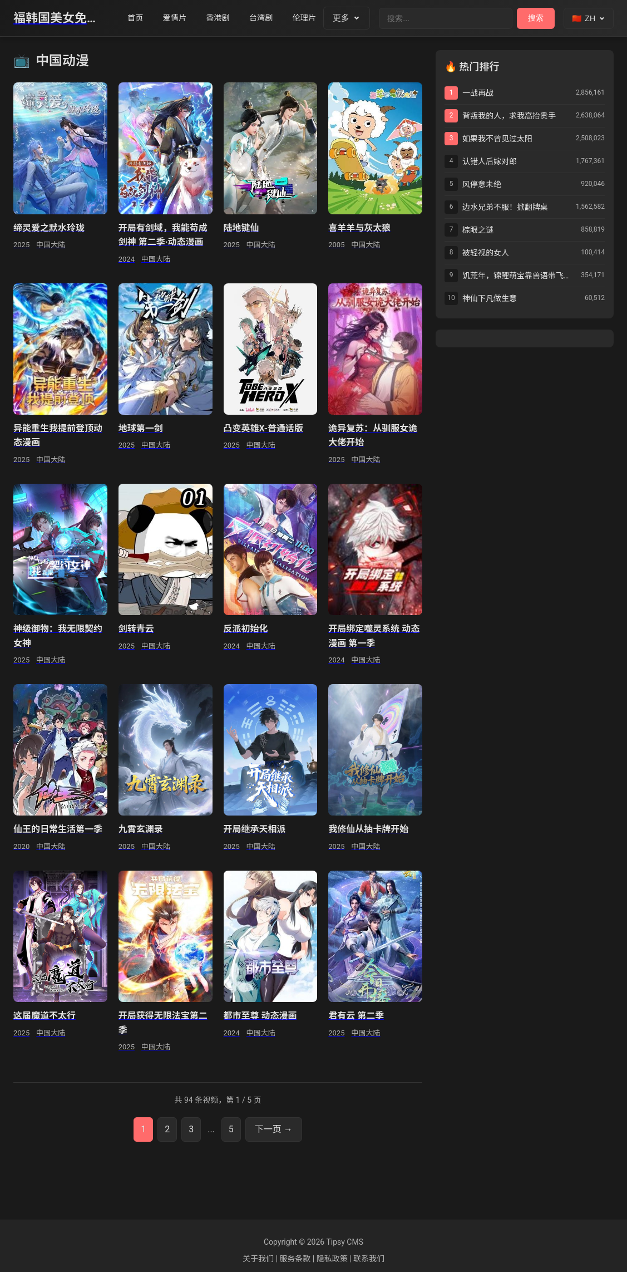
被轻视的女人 (485, 252)
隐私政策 (332, 1258)
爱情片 (177, 18)
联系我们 (368, 1258)
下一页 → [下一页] (274, 1129)
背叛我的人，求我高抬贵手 (509, 115)
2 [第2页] (167, 1129)
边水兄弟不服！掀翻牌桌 (505, 207)
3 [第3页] (191, 1129)
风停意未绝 (481, 184)
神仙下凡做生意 (489, 298)
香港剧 (223, 18)
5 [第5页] (231, 1129)
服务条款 (294, 1258)
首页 (136, 18)
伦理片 (314, 18)
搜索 (536, 17)
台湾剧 (269, 18)
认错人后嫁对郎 (489, 161)
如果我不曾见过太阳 (497, 138)
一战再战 (477, 93)
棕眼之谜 (477, 229)
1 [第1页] (143, 1129)
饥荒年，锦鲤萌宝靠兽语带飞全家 (519, 275)
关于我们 (258, 1258)
